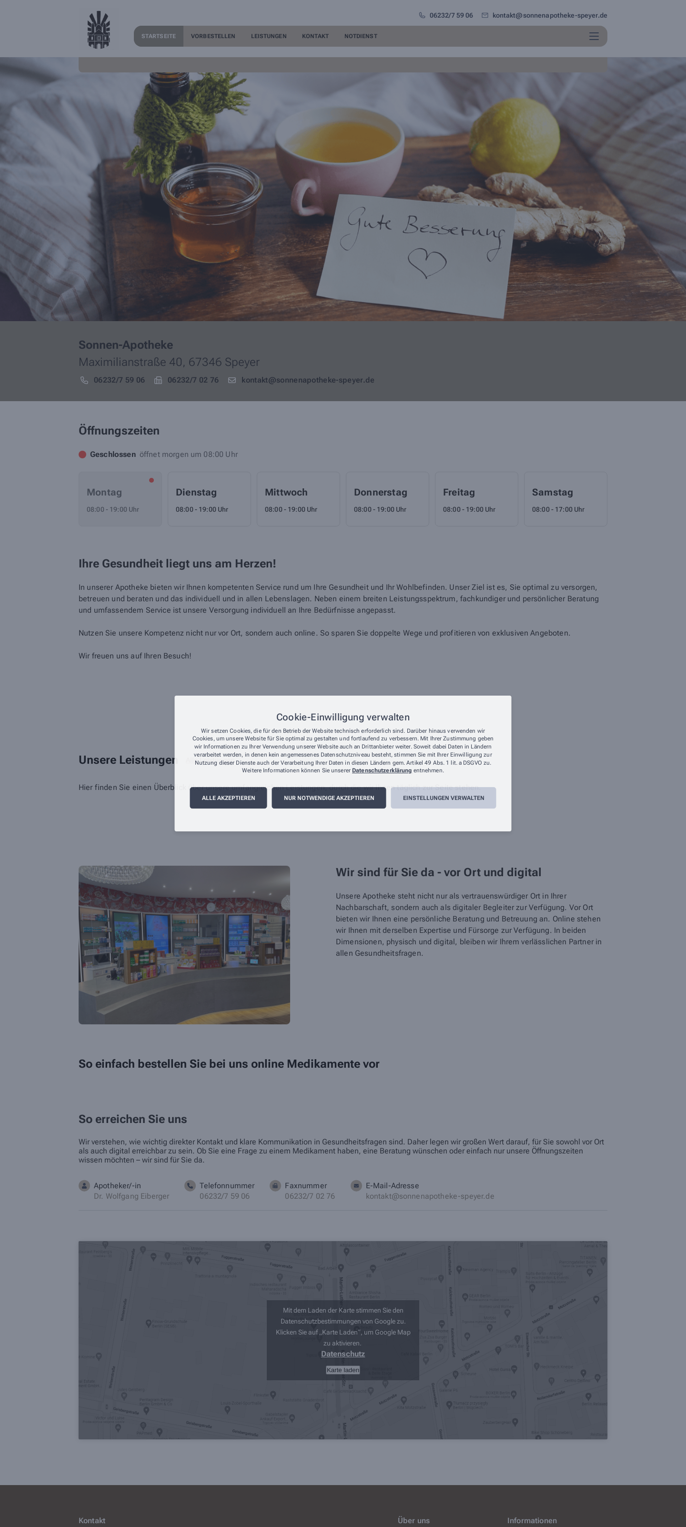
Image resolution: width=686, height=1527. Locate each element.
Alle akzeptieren (228, 798)
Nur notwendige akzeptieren (329, 798)
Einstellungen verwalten (443, 798)
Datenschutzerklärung (382, 771)
